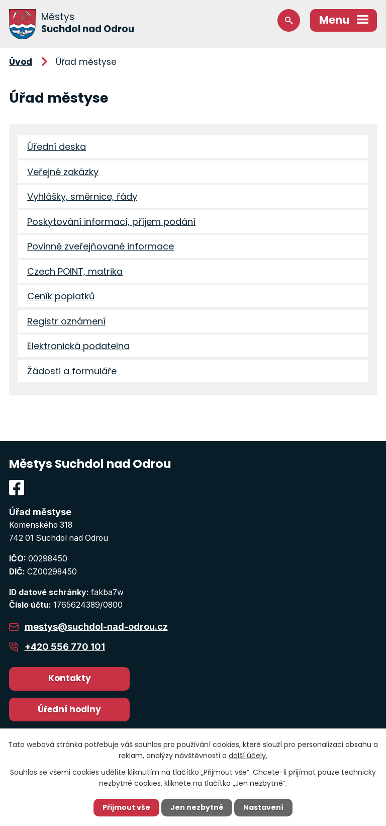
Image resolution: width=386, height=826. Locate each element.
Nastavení (263, 807)
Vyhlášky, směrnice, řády (82, 196)
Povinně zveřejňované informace (100, 246)
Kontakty (69, 678)
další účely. (248, 756)
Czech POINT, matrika (75, 271)
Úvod (20, 62)
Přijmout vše (126, 807)
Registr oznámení (66, 321)
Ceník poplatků (61, 296)
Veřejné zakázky (63, 172)
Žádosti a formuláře (72, 371)
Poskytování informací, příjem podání (111, 221)
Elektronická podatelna (78, 346)
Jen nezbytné (196, 807)
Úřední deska (56, 146)
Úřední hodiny (69, 709)
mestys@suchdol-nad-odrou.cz (96, 626)
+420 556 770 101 (65, 646)
